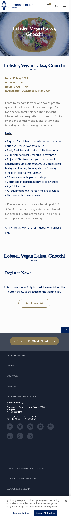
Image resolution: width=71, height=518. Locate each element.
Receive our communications (34, 341)
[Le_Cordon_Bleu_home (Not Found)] (18, 6)
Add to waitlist (34, 303)
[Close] (65, 500)
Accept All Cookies (45, 512)
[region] (35, 507)
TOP (64, 329)
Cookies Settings (22, 512)
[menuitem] (48, 6)
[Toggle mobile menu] (64, 6)
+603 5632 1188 (15, 412)
